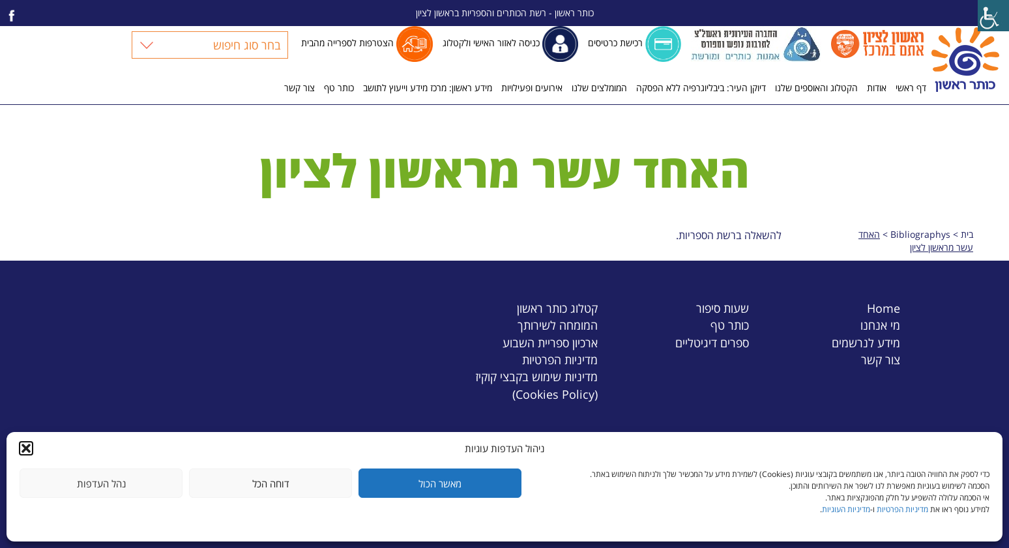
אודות (876, 87)
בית (967, 234)
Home (883, 308)
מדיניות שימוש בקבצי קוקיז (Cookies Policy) (536, 384)
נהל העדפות (101, 483)
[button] (26, 448)
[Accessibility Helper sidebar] (993, 15)
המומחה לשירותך (558, 325)
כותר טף (339, 87)
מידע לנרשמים (866, 342)
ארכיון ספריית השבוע (550, 342)
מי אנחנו (880, 325)
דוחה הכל (270, 483)
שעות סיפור (722, 308)
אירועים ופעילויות (532, 87)
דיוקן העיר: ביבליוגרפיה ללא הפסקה (701, 87)
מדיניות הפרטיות (902, 509)
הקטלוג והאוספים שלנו (816, 87)
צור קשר (299, 87)
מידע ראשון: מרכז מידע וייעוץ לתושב (427, 87)
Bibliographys (920, 234)
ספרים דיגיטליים (712, 342)
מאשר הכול (439, 483)
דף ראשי (911, 87)
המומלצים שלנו (599, 87)
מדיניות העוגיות (846, 509)
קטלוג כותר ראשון (557, 308)
